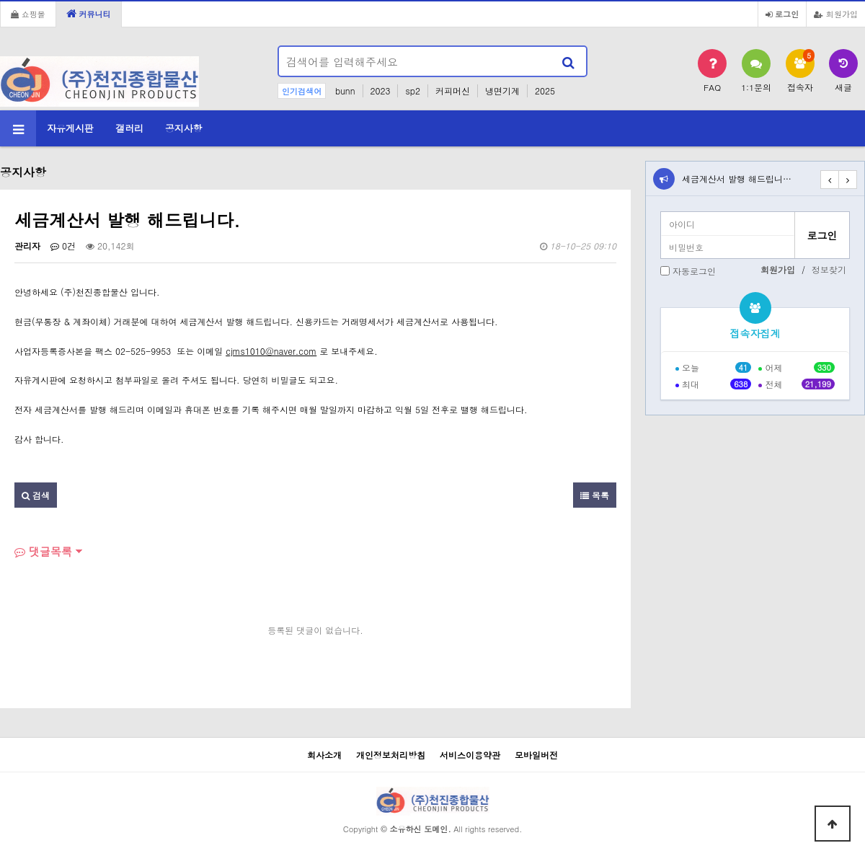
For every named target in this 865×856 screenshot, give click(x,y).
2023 (381, 90)
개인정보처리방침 (390, 754)
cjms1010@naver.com (271, 351)
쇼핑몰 (28, 13)
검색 (36, 495)
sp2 (412, 90)
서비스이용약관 (470, 754)
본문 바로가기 (0, 0)
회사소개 (324, 754)
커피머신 (452, 90)
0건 (63, 245)
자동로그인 (694, 271)
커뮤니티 (88, 13)
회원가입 (836, 13)
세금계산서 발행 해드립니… (736, 178)
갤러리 (129, 128)
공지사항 (184, 128)
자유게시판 (70, 128)
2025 (545, 90)
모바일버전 (536, 754)
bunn (345, 90)
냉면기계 (502, 90)
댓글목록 (43, 551)
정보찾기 (829, 269)
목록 (594, 495)
